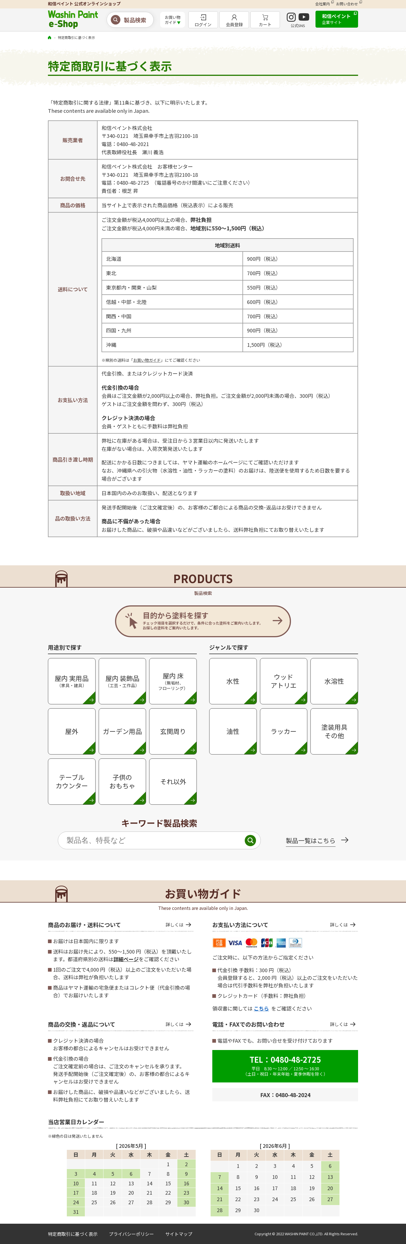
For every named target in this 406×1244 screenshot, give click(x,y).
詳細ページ (126, 959)
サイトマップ (178, 1234)
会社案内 (322, 3)
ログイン (203, 24)
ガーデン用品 (122, 731)
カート (265, 24)
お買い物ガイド (147, 360)
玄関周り (173, 731)
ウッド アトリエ (284, 681)
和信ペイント (336, 19)
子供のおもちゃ (122, 781)
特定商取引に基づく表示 (73, 1234)
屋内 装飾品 (122, 680)
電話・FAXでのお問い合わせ (280, 1024)
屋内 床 (173, 681)
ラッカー (284, 731)
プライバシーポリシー (131, 1234)
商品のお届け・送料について (116, 925)
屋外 (71, 731)
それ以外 (173, 781)
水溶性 (334, 681)
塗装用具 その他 (334, 731)
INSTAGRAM (291, 17)
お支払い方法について (280, 925)
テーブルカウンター (72, 781)
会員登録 (234, 24)
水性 (232, 681)
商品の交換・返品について (116, 1024)
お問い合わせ (347, 3)
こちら (261, 1008)
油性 (232, 731)
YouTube (304, 17)
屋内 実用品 (72, 680)
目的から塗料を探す (203, 620)
